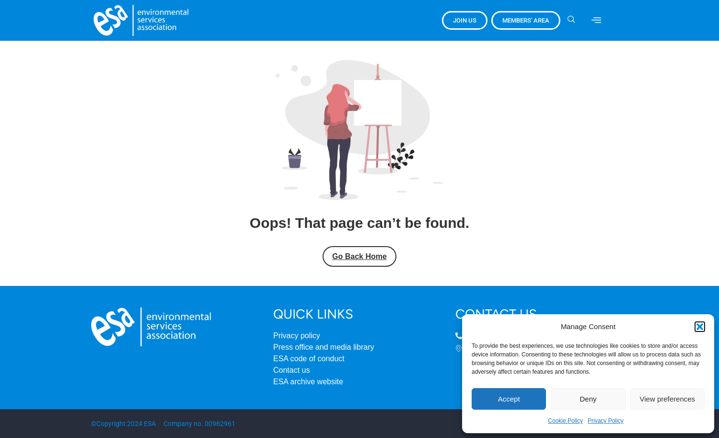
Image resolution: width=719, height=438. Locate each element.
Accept (509, 399)
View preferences (668, 399)
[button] (700, 326)
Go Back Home (359, 256)
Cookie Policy (565, 420)
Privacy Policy (606, 420)
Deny (588, 399)
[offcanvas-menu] (596, 20)
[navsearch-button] (575, 20)
